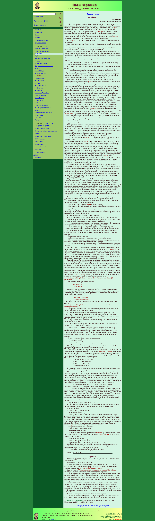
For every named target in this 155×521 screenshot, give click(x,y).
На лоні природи (40, 103)
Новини (38, 30)
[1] (47, 48)
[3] (47, 134)
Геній (37, 111)
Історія (37, 145)
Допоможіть (77, 511)
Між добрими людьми (44, 117)
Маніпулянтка (41, 92)
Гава (38, 89)
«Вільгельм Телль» (41, 50)
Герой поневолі (40, 84)
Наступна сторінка (102, 505)
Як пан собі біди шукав (42, 62)
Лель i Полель (41, 78)
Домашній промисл (41, 67)
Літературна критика (42, 136)
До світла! (40, 95)
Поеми (37, 39)
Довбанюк (38, 56)
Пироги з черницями (42, 53)
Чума (38, 73)
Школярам (37, 172)
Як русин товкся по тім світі (44, 70)
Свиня (37, 119)
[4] (52, 134)
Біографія (39, 33)
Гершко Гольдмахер (41, 114)
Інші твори (39, 154)
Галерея (38, 163)
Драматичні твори (41, 42)
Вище (93, 505)
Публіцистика (40, 151)
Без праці (40, 125)
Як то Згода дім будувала (43, 122)
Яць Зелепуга (39, 75)
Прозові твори (40, 44)
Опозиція (38, 128)
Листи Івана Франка (42, 160)
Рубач (37, 59)
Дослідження (40, 166)
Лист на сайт (38, 17)
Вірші (37, 36)
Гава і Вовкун (39, 106)
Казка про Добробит (42, 100)
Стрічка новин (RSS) (41, 21)
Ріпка (37, 130)
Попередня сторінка (83, 505)
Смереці (53, 519)
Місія (38, 64)
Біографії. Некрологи (43, 148)
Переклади (39, 157)
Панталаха (40, 86)
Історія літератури (42, 139)
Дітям (36, 169)
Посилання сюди (40, 25)
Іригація (39, 97)
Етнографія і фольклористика (46, 142)
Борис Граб (39, 108)
